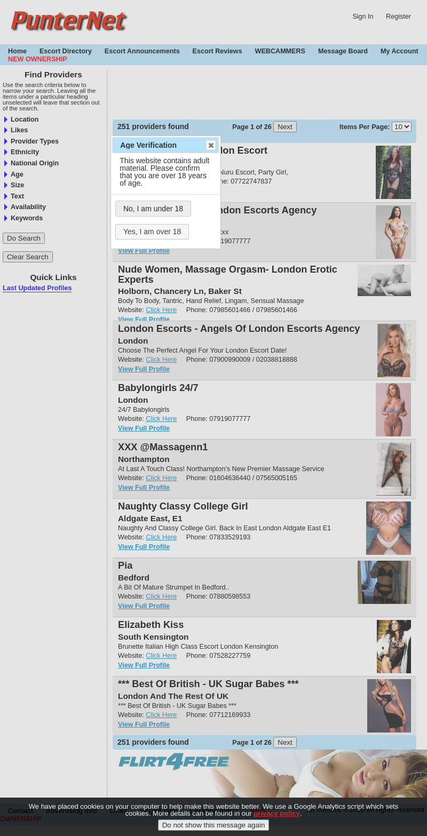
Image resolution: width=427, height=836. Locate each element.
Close (210, 145)
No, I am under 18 (153, 208)
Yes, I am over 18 (152, 231)
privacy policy (277, 813)
